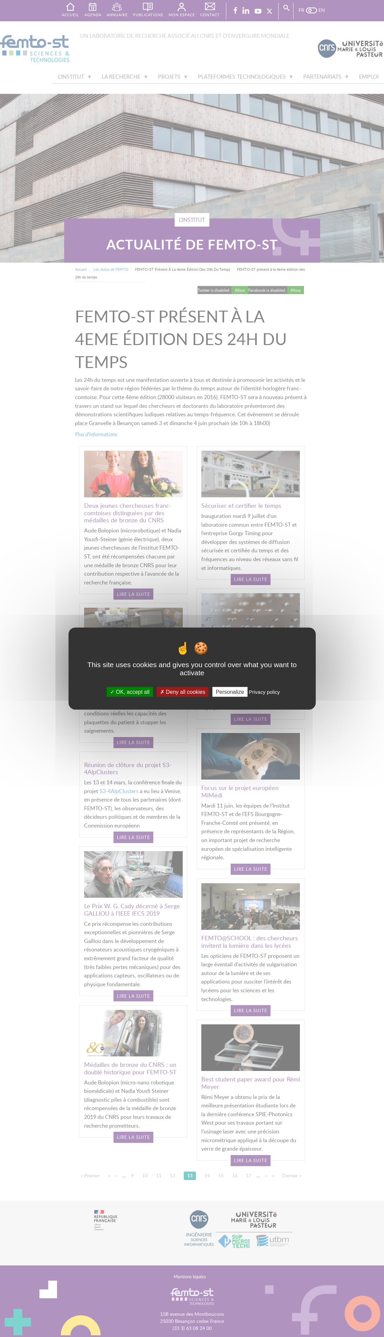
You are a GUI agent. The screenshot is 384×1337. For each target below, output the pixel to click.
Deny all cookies (182, 691)
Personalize (230, 691)
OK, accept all (130, 691)
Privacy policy (264, 691)
